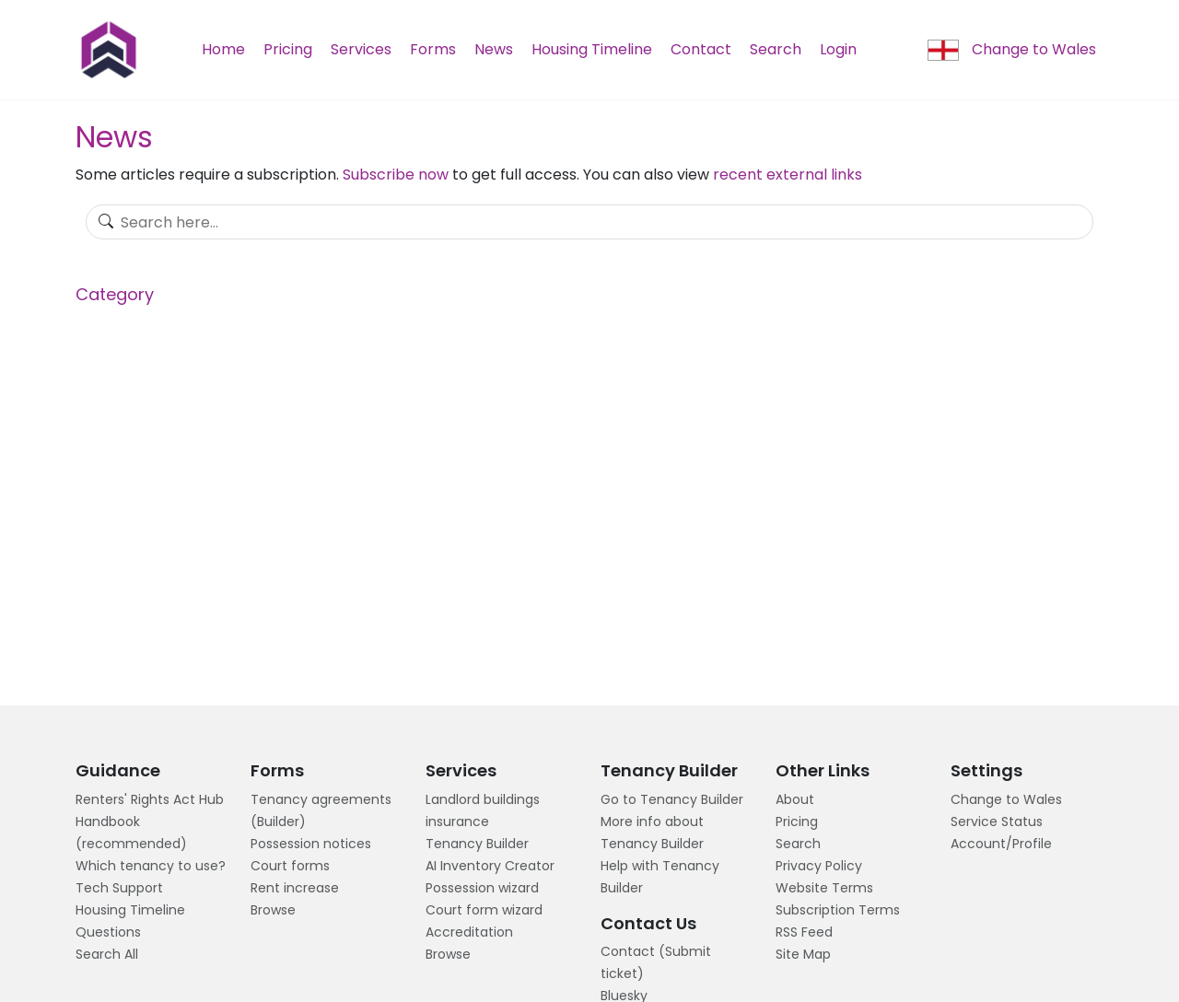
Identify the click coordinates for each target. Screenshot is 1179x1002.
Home (223, 49)
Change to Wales (1012, 50)
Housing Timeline (591, 49)
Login (838, 49)
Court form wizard (484, 910)
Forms (433, 49)
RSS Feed (804, 932)
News (493, 49)
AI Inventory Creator (490, 865)
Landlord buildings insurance (483, 810)
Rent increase (295, 888)
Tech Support (119, 888)
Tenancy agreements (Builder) (321, 810)
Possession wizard (482, 888)
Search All (107, 954)
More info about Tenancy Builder (652, 832)
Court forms (290, 865)
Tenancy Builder (477, 843)
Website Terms (824, 888)
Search (775, 49)
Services (361, 49)
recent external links (787, 174)
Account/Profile (1001, 843)
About (795, 799)
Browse (273, 910)
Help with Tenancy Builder (660, 876)
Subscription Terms (838, 910)
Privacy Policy (819, 865)
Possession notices (311, 843)
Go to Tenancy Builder (672, 799)
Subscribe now (396, 174)
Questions (108, 932)
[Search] (589, 221)
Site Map (803, 954)
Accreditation (469, 932)
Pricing (287, 49)
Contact (701, 49)
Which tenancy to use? (151, 865)
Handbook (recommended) (131, 832)
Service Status (997, 821)
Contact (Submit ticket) (656, 962)
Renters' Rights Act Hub (150, 799)
